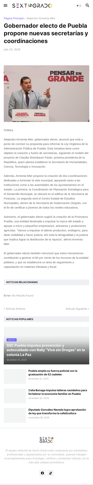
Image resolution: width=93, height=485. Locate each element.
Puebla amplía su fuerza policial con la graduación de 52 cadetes (52, 372)
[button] (5, 5)
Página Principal (14, 18)
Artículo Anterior (15, 308)
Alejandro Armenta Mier (41, 18)
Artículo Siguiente (76, 308)
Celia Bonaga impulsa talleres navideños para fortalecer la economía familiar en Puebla (57, 392)
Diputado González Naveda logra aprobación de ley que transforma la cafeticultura (57, 411)
